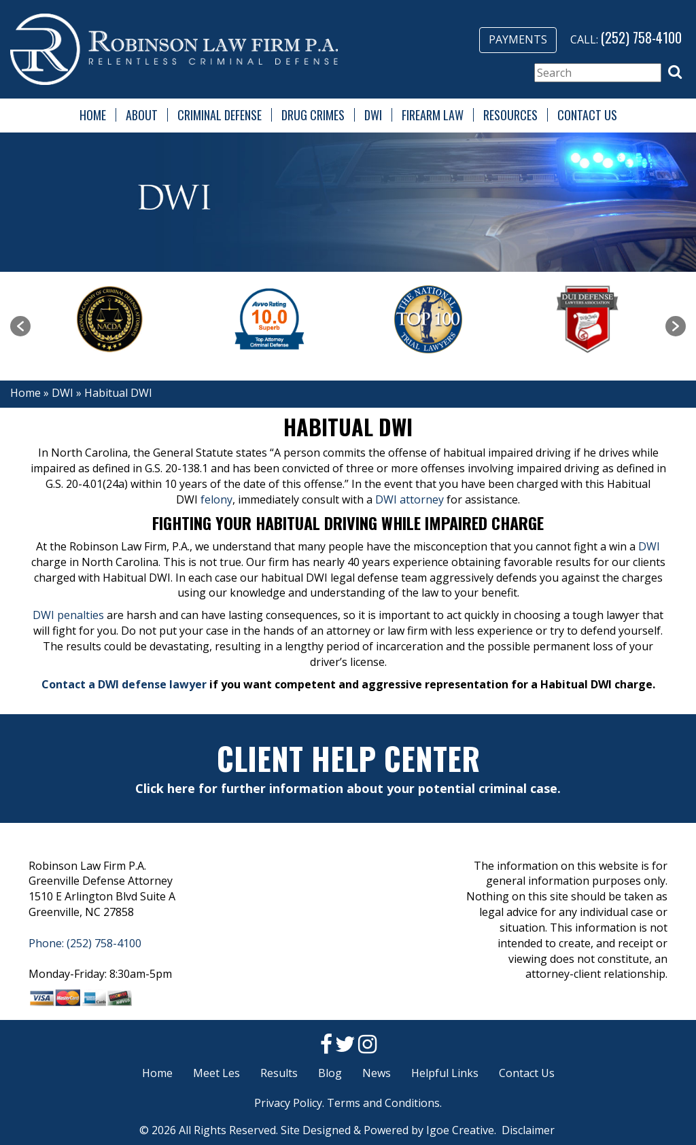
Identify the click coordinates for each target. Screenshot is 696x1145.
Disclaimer (528, 1130)
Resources (510, 115)
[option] (110, 319)
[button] (675, 72)
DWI (373, 115)
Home (93, 115)
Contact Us (587, 115)
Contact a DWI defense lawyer (124, 684)
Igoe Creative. (461, 1130)
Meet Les (216, 1072)
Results (279, 1072)
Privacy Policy (288, 1102)
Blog (330, 1072)
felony (216, 499)
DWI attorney (409, 499)
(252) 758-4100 (641, 37)
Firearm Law (433, 115)
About (142, 115)
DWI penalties (68, 614)
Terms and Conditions (383, 1102)
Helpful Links (444, 1072)
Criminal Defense (219, 115)
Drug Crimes (313, 115)
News (376, 1072)
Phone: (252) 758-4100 (85, 943)
